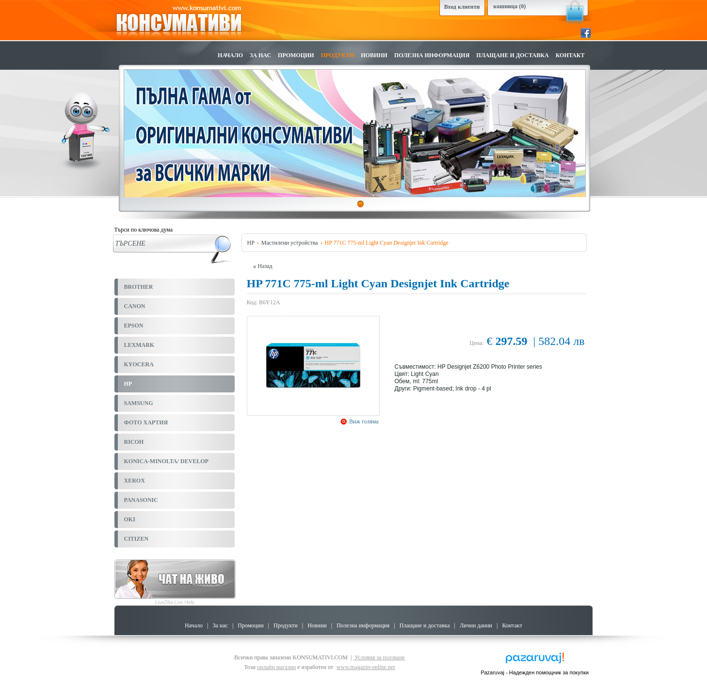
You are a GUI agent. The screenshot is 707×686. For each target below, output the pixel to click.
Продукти (337, 55)
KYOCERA (139, 364)
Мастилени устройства (289, 242)
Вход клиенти (462, 6)
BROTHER (138, 286)
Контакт (570, 55)
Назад (263, 266)
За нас (260, 55)
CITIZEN (136, 538)
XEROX (134, 480)
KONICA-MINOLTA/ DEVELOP (166, 461)
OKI (129, 519)
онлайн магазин (276, 667)
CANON (134, 306)
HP (128, 383)
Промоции (296, 55)
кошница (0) (510, 6)
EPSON (134, 325)
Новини (374, 55)
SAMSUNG (138, 403)
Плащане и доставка (512, 55)
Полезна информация (431, 55)
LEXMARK (139, 345)
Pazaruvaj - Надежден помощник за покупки (535, 672)
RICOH (134, 441)
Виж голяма (363, 421)
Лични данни (476, 625)
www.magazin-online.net (366, 667)
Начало (230, 55)
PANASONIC (141, 500)
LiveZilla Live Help (174, 602)
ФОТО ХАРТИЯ (146, 422)
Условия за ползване (379, 657)
